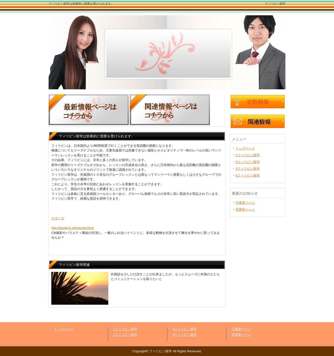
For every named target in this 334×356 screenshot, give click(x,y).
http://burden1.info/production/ (72, 228)
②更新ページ (245, 209)
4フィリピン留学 (248, 175)
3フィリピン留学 (248, 168)
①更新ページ (245, 203)
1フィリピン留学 (248, 155)
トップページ (245, 148)
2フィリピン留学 (248, 162)
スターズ (57, 218)
